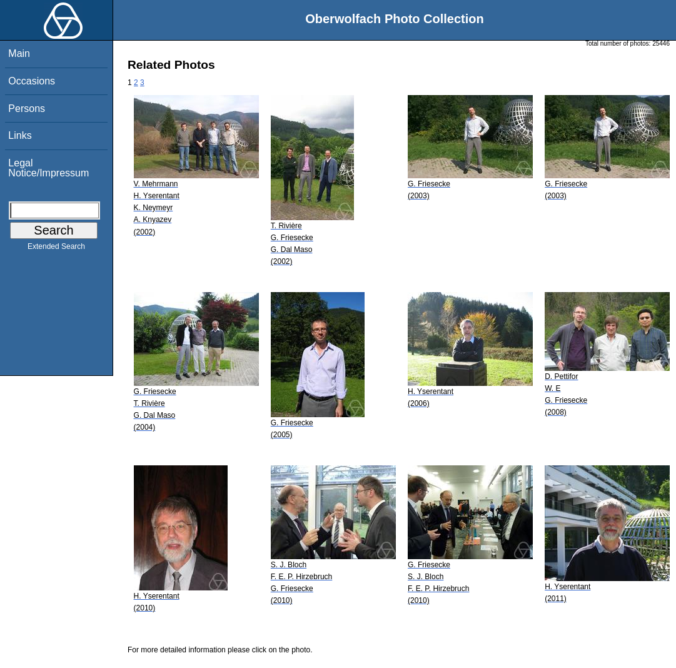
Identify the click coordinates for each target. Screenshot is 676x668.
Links (19, 135)
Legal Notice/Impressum (48, 168)
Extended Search (56, 249)
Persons (26, 108)
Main (19, 53)
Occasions (31, 81)
